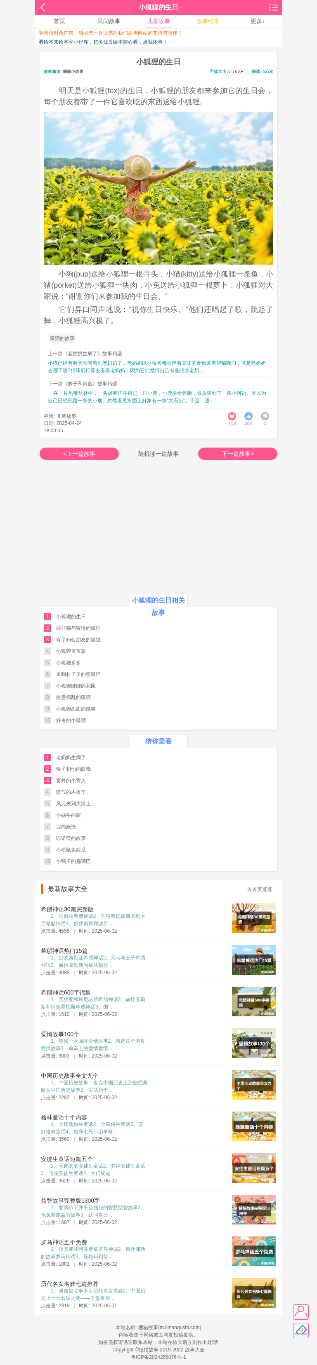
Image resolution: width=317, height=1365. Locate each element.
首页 (59, 21)
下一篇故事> (238, 453)
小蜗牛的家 (68, 815)
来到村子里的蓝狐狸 (78, 674)
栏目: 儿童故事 (60, 416)
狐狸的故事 (62, 338)
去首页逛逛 (259, 889)
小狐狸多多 (68, 663)
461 (248, 424)
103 (232, 424)
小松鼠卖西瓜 (71, 850)
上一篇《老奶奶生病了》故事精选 (85, 353)
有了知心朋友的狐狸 (78, 640)
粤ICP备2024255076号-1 (158, 1357)
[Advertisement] (158, 534)
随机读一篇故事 (158, 453)
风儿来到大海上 (73, 804)
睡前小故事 (73, 71)
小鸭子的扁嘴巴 (73, 861)
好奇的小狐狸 (71, 720)
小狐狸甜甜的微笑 (76, 709)
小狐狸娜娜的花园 (76, 686)
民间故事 (109, 21)
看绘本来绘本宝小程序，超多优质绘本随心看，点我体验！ (103, 42)
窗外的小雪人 (71, 780)
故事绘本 (208, 21)
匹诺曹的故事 (71, 838)
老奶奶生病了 (71, 757)
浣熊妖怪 (66, 827)
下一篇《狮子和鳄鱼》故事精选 (82, 384)
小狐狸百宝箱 (71, 651)
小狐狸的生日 (71, 616)
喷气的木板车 (71, 792)
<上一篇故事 (79, 453)
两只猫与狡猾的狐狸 (78, 628)
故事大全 (195, 1350)
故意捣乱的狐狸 (73, 697)
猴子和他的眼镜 (73, 769)
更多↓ (258, 21)
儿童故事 (158, 21)
